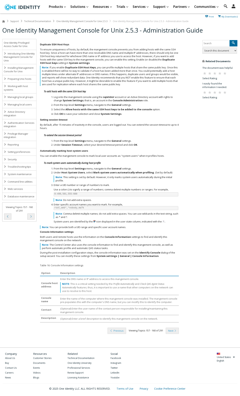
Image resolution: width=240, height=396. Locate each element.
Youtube (115, 377)
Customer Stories (42, 358)
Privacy (144, 388)
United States (226, 357)
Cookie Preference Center (169, 388)
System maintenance (18, 174)
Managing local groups (18, 97)
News (8, 377)
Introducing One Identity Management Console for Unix (19, 57)
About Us (10, 358)
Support (14, 21)
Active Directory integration (14, 113)
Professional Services (79, 367)
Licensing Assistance (78, 377)
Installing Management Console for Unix (18, 69)
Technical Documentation (37, 21)
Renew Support (76, 372)
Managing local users (18, 104)
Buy (7, 363)
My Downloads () (229, 16)
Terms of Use (125, 388)
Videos (36, 372)
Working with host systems (16, 87)
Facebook (116, 358)
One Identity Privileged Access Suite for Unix (16, 44)
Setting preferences (17, 152)
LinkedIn (115, 372)
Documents (39, 363)
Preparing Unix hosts (17, 79)
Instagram (116, 363)
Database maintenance (19, 196)
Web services (13, 189)
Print (211, 16)
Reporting (11, 144)
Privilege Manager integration (16, 135)
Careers (9, 372)
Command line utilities (18, 181)
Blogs (36, 377)
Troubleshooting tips (17, 166)
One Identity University (79, 363)
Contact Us (11, 367)
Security (10, 159)
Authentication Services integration (19, 124)
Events (36, 367)
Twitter (114, 367)
